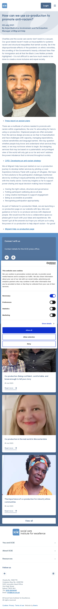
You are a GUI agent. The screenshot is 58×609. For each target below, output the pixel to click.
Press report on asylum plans (17, 121)
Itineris (35, 605)
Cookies (5, 605)
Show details (47, 323)
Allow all (29, 330)
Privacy (11, 605)
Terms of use (19, 605)
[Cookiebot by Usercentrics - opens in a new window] (46, 263)
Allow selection (29, 337)
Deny (29, 344)
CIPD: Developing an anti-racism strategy (23, 161)
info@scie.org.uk (13, 592)
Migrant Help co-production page (19, 229)
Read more (11, 388)
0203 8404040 (11, 590)
